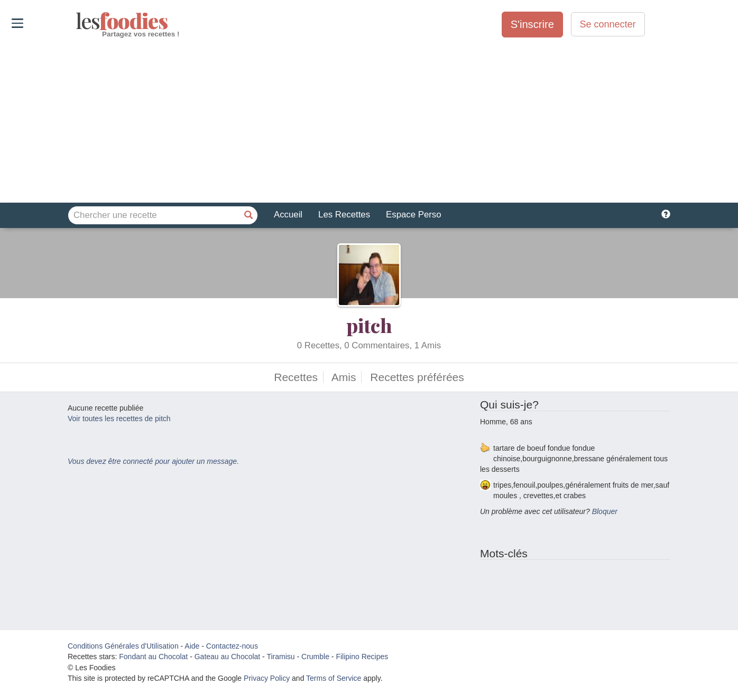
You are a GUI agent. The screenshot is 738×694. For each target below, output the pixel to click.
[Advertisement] (369, 121)
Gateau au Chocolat (228, 656)
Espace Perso (413, 215)
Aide (192, 646)
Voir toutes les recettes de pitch (119, 418)
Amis (343, 377)
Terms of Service (333, 678)
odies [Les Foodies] (77, 21)
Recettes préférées (417, 377)
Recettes (296, 377)
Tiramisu (280, 656)
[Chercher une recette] (248, 215)
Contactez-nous (232, 646)
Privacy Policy (267, 678)
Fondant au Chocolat (153, 656)
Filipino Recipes (362, 656)
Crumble (315, 656)
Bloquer (604, 511)
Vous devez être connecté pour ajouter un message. (153, 461)
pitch (369, 325)
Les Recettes (344, 215)
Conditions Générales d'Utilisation (123, 646)
